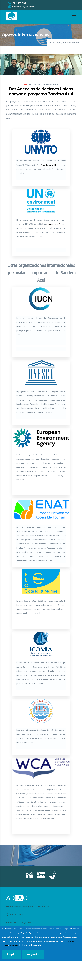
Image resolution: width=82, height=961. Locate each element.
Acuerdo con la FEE (48, 165)
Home (52, 43)
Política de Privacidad (30, 945)
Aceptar (11, 954)
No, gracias (33, 954)
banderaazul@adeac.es (20, 922)
